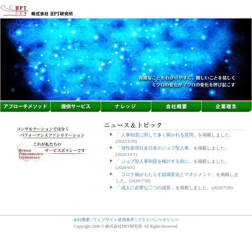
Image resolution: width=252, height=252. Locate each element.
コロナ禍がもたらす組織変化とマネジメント (165, 174)
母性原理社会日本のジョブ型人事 (154, 148)
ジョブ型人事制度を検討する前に (154, 161)
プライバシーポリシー (158, 219)
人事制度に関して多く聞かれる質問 (156, 134)
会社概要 (81, 219)
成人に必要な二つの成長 (145, 187)
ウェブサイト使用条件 (113, 219)
